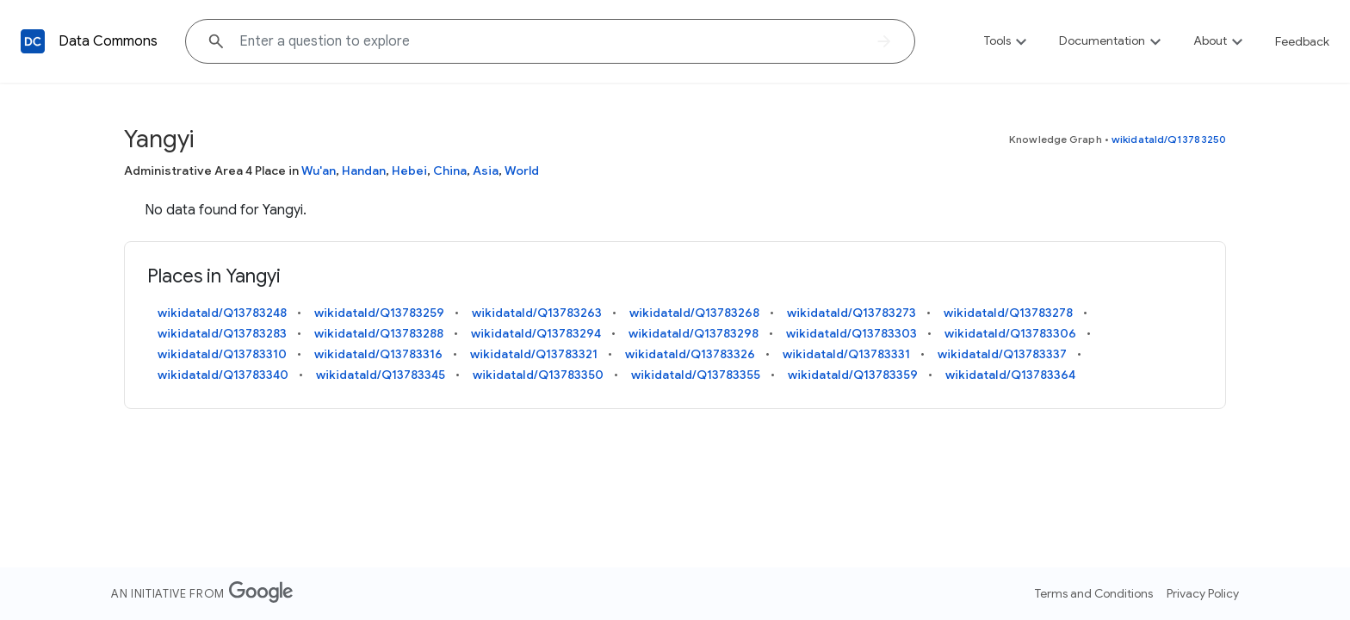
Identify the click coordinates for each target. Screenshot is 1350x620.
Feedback (1302, 41)
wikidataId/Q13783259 (379, 312)
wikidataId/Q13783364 (1010, 374)
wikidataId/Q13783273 (851, 312)
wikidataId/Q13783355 (695, 374)
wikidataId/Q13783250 (1169, 139)
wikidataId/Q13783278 (1008, 312)
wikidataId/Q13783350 (538, 374)
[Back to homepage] (33, 41)
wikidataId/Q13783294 (536, 333)
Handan (364, 170)
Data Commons (108, 41)
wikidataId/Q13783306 (1010, 333)
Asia (486, 170)
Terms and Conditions (1094, 593)
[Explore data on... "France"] (550, 41)
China (450, 170)
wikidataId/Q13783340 (223, 374)
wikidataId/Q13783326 (690, 354)
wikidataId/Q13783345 (380, 374)
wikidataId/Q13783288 (378, 333)
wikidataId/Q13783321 (534, 354)
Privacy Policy (1203, 593)
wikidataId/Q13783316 (378, 354)
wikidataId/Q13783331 (846, 354)
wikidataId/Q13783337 (1002, 354)
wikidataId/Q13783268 (694, 312)
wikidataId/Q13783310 (222, 354)
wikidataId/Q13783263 (537, 312)
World (522, 170)
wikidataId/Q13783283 (222, 333)
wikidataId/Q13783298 (694, 333)
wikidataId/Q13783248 (222, 312)
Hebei (409, 170)
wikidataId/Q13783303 (851, 333)
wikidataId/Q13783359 (853, 374)
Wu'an (318, 170)
